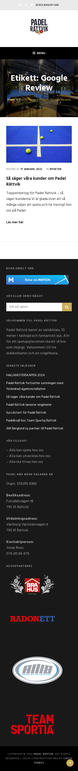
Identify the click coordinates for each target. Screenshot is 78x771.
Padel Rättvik (44, 754)
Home (11, 100)
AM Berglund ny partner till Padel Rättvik (34, 428)
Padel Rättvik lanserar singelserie (29, 405)
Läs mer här (15, 222)
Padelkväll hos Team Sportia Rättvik (31, 420)
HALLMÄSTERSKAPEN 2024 (25, 375)
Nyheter (55, 169)
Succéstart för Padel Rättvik (26, 412)
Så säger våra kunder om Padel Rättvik (36, 181)
